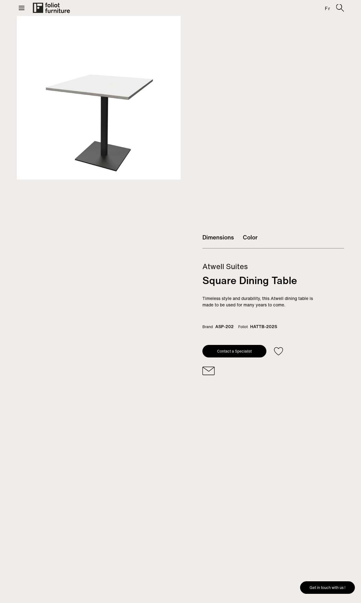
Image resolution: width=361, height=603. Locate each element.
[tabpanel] (99, 97)
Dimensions (218, 237)
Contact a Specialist (234, 351)
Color (250, 237)
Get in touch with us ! (327, 587)
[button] (21, 8)
